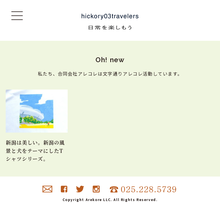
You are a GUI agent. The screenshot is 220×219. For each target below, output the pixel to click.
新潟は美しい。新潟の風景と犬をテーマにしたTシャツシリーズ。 (35, 151)
